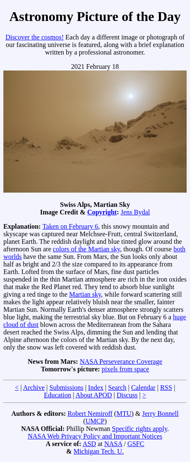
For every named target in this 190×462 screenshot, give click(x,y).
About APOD (94, 395)
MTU (124, 413)
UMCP (94, 421)
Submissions (66, 387)
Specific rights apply (139, 428)
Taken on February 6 (70, 226)
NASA (113, 443)
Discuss (127, 395)
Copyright (101, 212)
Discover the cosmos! (34, 37)
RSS (166, 387)
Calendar (143, 387)
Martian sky (85, 294)
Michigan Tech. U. (99, 451)
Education (57, 395)
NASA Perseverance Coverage (121, 361)
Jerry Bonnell (160, 413)
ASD (89, 443)
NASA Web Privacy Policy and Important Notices (95, 436)
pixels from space (125, 369)
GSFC (135, 443)
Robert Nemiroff (90, 413)
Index (95, 387)
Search (117, 387)
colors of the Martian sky (86, 249)
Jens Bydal (135, 212)
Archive (34, 387)
